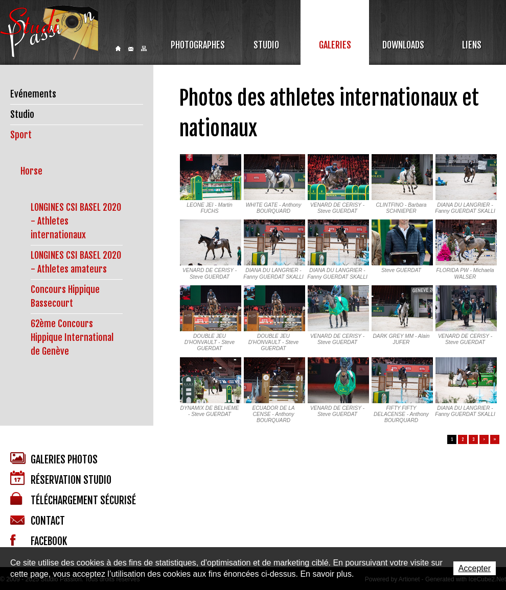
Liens (471, 45)
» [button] (494, 439)
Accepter (474, 568)
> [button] (484, 439)
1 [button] (452, 439)
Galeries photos (54, 459)
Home (118, 48)
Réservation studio (60, 478)
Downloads (403, 45)
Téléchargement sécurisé (73, 499)
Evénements (33, 94)
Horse (31, 171)
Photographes (198, 45)
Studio (266, 45)
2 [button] (463, 439)
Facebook (38, 541)
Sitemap (144, 48)
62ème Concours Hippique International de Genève (72, 337)
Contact (130, 49)
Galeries (335, 45)
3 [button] (473, 439)
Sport (21, 134)
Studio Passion (49, 32)
